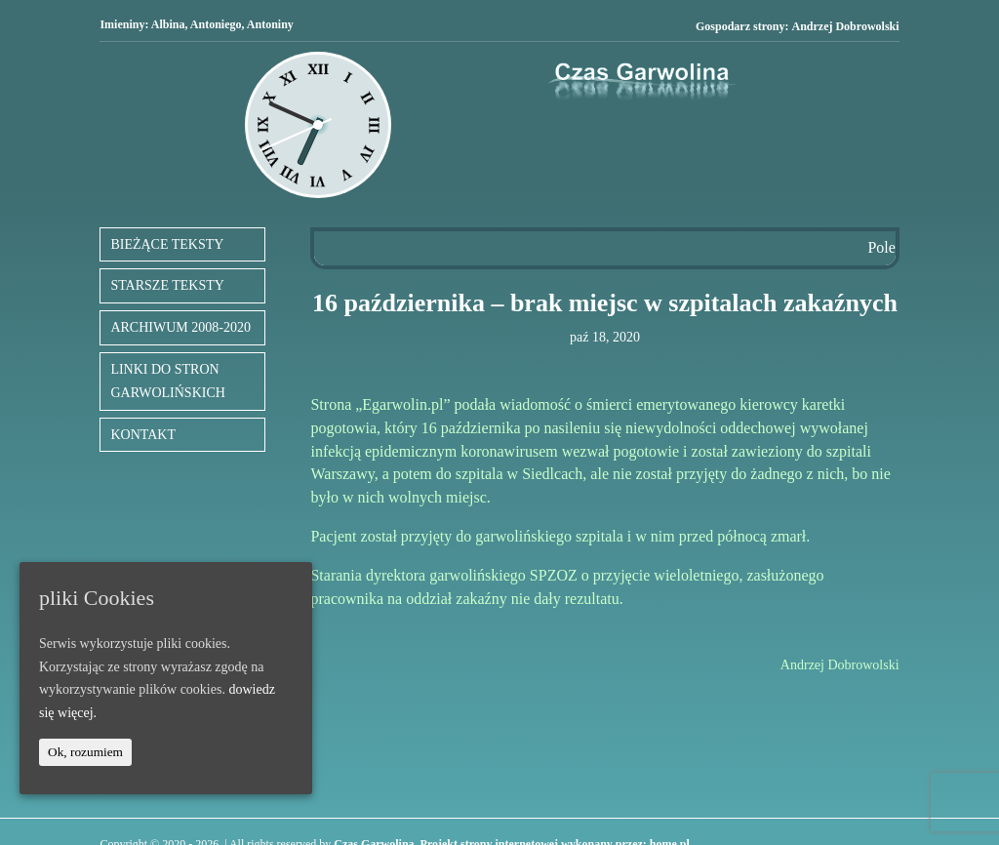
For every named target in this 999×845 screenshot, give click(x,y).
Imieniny (122, 24)
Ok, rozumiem (85, 751)
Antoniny (270, 24)
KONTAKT (143, 434)
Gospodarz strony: (797, 26)
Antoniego (216, 24)
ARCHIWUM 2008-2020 (180, 327)
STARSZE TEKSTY (166, 285)
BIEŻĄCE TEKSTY (166, 244)
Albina (168, 24)
